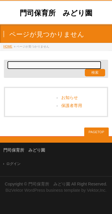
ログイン (13, 164)
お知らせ (69, 97)
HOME (7, 46)
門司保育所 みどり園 (56, 13)
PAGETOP (96, 132)
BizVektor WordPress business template (42, 190)
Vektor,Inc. (97, 190)
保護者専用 (71, 105)
